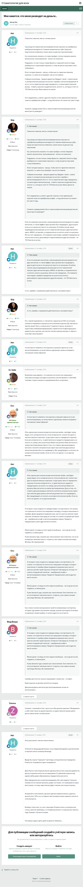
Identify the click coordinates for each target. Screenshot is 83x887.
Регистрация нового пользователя (24, 856)
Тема (35, 878)
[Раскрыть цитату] (28, 126)
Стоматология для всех (15, 3)
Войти (59, 856)
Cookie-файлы (45, 878)
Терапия (27, 25)
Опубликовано (35, 33)
